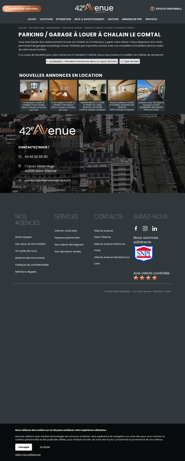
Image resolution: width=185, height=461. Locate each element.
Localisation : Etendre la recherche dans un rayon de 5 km (83, 61)
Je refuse (45, 446)
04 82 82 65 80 (36, 157)
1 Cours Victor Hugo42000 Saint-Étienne (40, 168)
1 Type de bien (130, 61)
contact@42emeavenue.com (48, 180)
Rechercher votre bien (22, 9)
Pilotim (168, 291)
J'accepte (23, 447)
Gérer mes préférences (28, 454)
